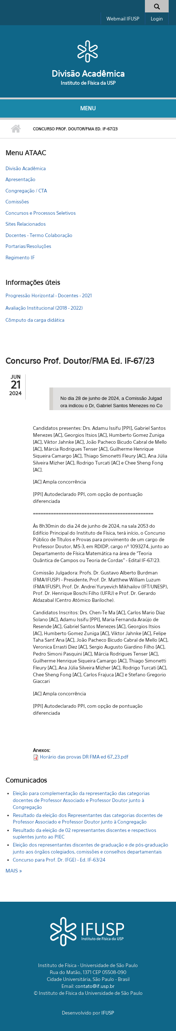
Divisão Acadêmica (88, 74)
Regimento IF (20, 257)
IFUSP (107, 1013)
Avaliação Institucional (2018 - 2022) (44, 308)
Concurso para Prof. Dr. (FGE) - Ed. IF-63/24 (59, 860)
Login (157, 19)
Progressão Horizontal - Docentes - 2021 (48, 295)
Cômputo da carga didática (34, 320)
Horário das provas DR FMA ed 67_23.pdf (84, 757)
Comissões (17, 202)
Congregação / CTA (26, 191)
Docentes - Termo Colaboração (38, 235)
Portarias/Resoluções (28, 246)
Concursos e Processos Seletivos (40, 213)
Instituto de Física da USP (88, 83)
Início (15, 129)
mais (12, 870)
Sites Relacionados (25, 224)
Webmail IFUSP (122, 19)
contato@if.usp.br (95, 986)
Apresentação (20, 179)
